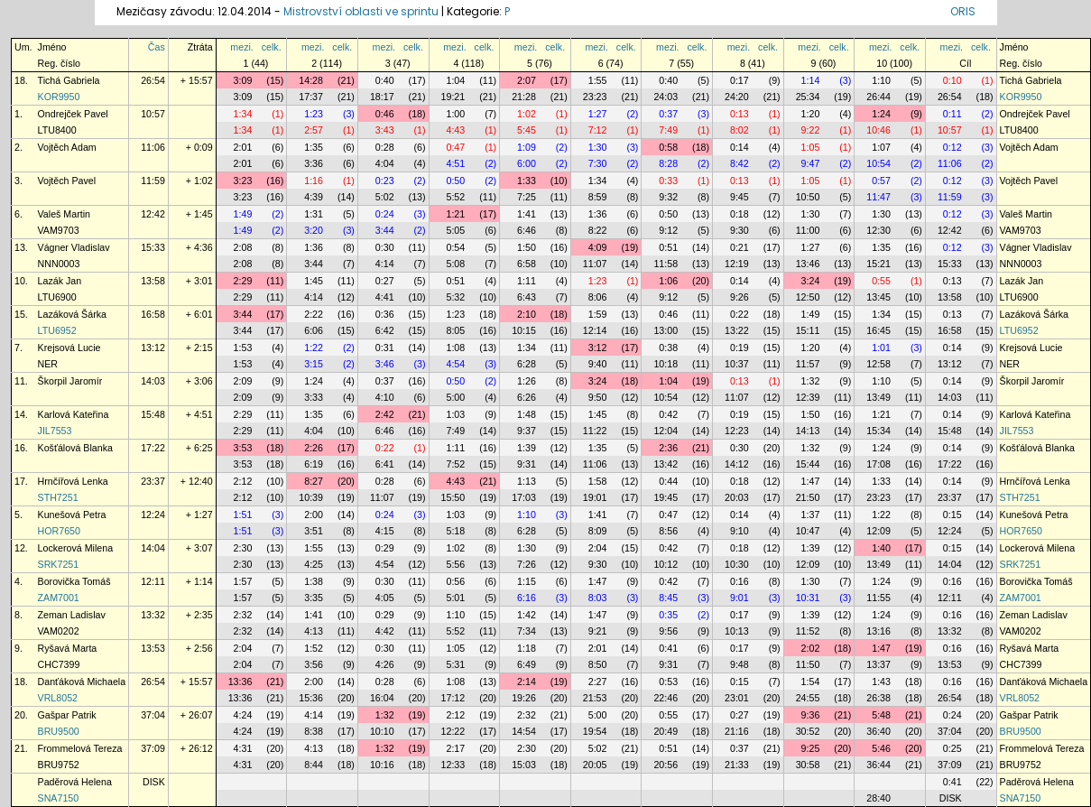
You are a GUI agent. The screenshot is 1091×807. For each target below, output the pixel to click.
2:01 (243, 147)
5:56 (455, 564)
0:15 (952, 514)
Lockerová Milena (76, 548)
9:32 (668, 196)
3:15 (313, 363)
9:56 (668, 631)
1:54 (810, 681)
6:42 (384, 330)
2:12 (243, 481)
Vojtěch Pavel (67, 180)
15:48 (153, 414)
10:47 (808, 530)
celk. (272, 47)
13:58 (153, 280)
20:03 (737, 497)
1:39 (526, 447)
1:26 (526, 381)
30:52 (808, 731)
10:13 (737, 631)
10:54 (878, 163)
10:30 (737, 564)
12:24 (153, 514)
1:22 (313, 347)
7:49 (668, 130)
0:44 (668, 481)
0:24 (384, 214)
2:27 (597, 681)
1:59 (597, 314)
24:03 (665, 96)
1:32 (810, 381)
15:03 (524, 764)
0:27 (384, 280)
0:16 (739, 581)
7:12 (597, 130)
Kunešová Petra (72, 514)
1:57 (243, 581)
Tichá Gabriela (69, 80)
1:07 (881, 147)
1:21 (455, 214)
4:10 (384, 397)
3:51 (313, 530)
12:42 (153, 214)
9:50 (597, 397)
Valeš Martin (64, 214)
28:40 (878, 798)
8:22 (597, 230)
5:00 (455, 397)
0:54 (455, 247)
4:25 (313, 564)
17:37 (311, 96)
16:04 (382, 697)
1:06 (668, 280)
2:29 (243, 280)
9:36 (810, 715)
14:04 (153, 548)
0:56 (455, 581)
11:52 (808, 631)
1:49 (243, 214)
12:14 (595, 330)
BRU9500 (58, 731)
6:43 (526, 297)
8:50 (597, 664)
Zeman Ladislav (72, 614)
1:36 (597, 214)
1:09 (526, 147)
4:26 (384, 664)
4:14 (384, 263)
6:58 (526, 263)
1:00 (455, 113)
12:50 (808, 297)
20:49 (665, 731)
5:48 (881, 715)
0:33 (668, 180)
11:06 (153, 147)
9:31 (526, 464)
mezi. (241, 47)
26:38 (878, 697)
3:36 (313, 163)
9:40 (597, 363)
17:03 (524, 497)
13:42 (665, 464)
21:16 (737, 731)
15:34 (878, 430)
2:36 (668, 447)
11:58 (665, 263)
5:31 (455, 664)
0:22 (739, 314)
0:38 (668, 347)
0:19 (739, 347)
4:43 (455, 130)
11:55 (878, 597)
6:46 (526, 230)
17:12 (453, 697)
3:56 (313, 664)
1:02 (526, 113)
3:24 (810, 280)
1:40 (881, 548)
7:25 (526, 196)
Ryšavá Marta (67, 648)
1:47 (810, 481)
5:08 (455, 263)
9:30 (739, 230)
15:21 (878, 263)
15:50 (453, 497)
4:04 (384, 163)
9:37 (526, 430)
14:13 (808, 430)
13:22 (737, 330)
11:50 (808, 664)
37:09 (153, 748)
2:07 (526, 80)
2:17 (455, 748)
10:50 (808, 196)
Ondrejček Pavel (73, 113)
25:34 (808, 96)
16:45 (878, 330)
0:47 (455, 147)
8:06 (597, 297)
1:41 (526, 214)
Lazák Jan (60, 280)
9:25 (810, 748)
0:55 (881, 280)
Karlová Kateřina (73, 414)
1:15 (526, 581)
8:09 (597, 530)
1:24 (881, 113)
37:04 (153, 715)
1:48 (526, 414)
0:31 (384, 347)
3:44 (384, 230)
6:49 (526, 664)
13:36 (240, 681)
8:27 (313, 481)
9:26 (739, 297)
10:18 (665, 363)
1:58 (597, 481)
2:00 (313, 514)
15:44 (808, 464)
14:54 (524, 731)
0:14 (739, 147)
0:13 (739, 113)
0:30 (384, 247)
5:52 (455, 196)
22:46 (665, 697)
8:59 (597, 196)
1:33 (526, 180)
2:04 (597, 548)
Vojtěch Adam (67, 147)
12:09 (878, 530)
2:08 (243, 247)
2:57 (313, 130)
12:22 (453, 731)
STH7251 (58, 497)
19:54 (595, 731)
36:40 (878, 731)
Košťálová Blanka (75, 447)
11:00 (808, 230)
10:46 (878, 130)
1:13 (526, 481)
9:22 (810, 130)
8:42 (739, 163)
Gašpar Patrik (67, 715)
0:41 (668, 648)
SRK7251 (58, 564)
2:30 (243, 548)
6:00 (526, 163)
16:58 (153, 314)
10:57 (153, 113)
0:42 (668, 414)
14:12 (737, 464)
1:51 (243, 514)
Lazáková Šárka (72, 314)
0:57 (881, 180)
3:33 (313, 397)
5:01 (455, 597)
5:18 (455, 530)
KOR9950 (59, 96)
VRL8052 (58, 697)
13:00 (665, 330)
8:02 (739, 130)
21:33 (737, 764)
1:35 (313, 147)
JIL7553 (55, 430)
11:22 (595, 430)
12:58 (878, 363)
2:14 (526, 681)
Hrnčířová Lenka (73, 481)
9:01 (739, 597)
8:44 (313, 764)
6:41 (384, 464)
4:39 (313, 196)
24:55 (808, 697)
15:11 (808, 330)
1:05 (810, 147)
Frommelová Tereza (80, 748)
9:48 (739, 664)
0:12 (952, 147)
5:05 (455, 230)
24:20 (737, 96)
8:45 (668, 597)
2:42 (384, 414)
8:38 (313, 731)
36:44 (878, 764)
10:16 (382, 764)
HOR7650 (59, 530)
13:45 (878, 297)
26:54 (153, 80)
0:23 (384, 180)
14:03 (153, 381)
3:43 (384, 130)
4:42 (384, 631)
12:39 (808, 397)
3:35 (313, 597)
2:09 (243, 381)
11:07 (595, 263)
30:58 (808, 764)
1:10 (881, 80)
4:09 (597, 247)
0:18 (739, 214)
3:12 (597, 347)
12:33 (453, 764)
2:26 (313, 447)
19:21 (453, 96)
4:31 (243, 748)
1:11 (526, 280)
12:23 (737, 430)
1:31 (313, 214)
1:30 (597, 147)
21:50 (808, 497)
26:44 (878, 96)
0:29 (384, 548)
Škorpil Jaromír (70, 381)
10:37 (737, 363)
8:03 (597, 597)
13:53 (153, 648)
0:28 (384, 147)
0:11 (952, 113)
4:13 (313, 631)
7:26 (526, 564)
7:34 (526, 631)
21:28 (524, 96)
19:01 (595, 497)
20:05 (595, 764)
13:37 (878, 664)
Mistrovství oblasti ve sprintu (361, 11)
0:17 (739, 80)
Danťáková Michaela (82, 681)
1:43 (881, 681)
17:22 (153, 447)
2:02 (810, 648)
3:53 (243, 447)
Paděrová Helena (75, 781)
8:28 (668, 163)
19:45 (665, 497)
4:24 (243, 715)
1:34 (243, 113)
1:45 (313, 280)
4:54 (455, 363)
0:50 (455, 180)
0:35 (668, 614)
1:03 (455, 414)
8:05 (455, 330)
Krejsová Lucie (69, 347)
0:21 (739, 247)
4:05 (384, 597)
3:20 (313, 230)
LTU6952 (57, 330)
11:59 (153, 180)
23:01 (737, 697)
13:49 (878, 397)
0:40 (384, 80)
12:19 (737, 263)
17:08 (878, 464)
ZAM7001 (58, 597)
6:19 (313, 464)
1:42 (526, 614)
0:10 (952, 80)
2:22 (313, 314)
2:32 (243, 614)
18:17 (382, 96)
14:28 (311, 80)
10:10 (382, 731)
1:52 (313, 648)
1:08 (455, 347)
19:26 (524, 697)
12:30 (878, 230)
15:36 (311, 697)
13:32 (153, 614)
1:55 (597, 80)
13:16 (878, 631)
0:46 (384, 113)
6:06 (313, 330)
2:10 (526, 314)
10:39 (311, 497)
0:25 (952, 748)
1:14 (810, 80)
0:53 (668, 681)
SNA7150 (58, 798)
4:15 (384, 530)
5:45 (526, 130)
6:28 (526, 363)
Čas (156, 47)
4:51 (455, 163)
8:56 (668, 530)
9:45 (739, 196)
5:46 (881, 748)
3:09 (243, 80)
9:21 (597, 631)
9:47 (810, 163)
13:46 (808, 263)
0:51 (668, 247)
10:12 (665, 564)
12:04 (665, 430)
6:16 (526, 597)
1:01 (881, 347)
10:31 (808, 597)
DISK (154, 781)
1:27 (597, 113)
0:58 (668, 147)
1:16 (313, 180)
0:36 (384, 314)
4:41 (384, 297)
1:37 (810, 514)
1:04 (455, 80)
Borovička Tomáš (74, 581)
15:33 (153, 247)
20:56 (665, 764)
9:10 (739, 530)
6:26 (526, 397)
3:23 (243, 180)
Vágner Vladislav (74, 247)
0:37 (668, 113)
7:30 (597, 163)
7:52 (455, 464)
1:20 (810, 113)
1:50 (526, 247)
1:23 (313, 113)
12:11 (153, 581)
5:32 (455, 297)
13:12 (153, 347)
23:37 (153, 481)
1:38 (313, 581)
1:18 (526, 648)
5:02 (384, 196)
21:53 (595, 697)
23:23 (595, 96)
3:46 (384, 363)
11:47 (878, 196)
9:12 (668, 230)
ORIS (962, 11)
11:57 (808, 363)
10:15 (524, 330)
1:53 (243, 347)
